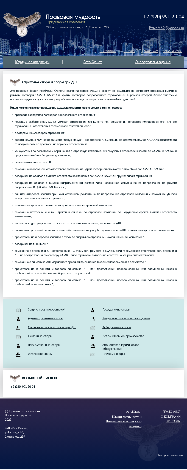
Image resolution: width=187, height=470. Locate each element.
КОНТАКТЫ (129, 51)
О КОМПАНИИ (108, 51)
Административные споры (45, 318)
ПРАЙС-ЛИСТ (151, 51)
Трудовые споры (113, 353)
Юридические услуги (32, 62)
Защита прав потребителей (46, 309)
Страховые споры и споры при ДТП (52, 327)
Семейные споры (40, 336)
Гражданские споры (116, 309)
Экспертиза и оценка (153, 62)
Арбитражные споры (116, 327)
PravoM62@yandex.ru (166, 28)
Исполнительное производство (123, 336)
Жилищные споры (40, 353)
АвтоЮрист (92, 62)
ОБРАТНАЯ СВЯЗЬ (172, 51)
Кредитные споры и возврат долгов (126, 318)
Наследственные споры (44, 345)
